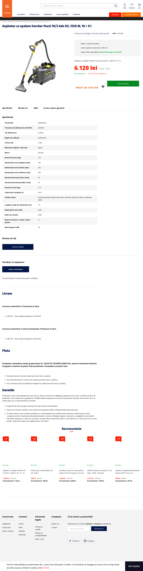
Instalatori (48, 14)
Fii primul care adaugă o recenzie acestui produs (91, 33)
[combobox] (79, 5)
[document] (71, 566)
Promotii (115, 15)
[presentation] (124, 530)
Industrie (76, 14)
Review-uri (23, 108)
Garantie (22, 531)
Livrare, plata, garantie (53, 108)
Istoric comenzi (7, 531)
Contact (54, 527)
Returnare (22, 535)
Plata (20, 527)
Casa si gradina (63, 14)
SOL (42, 539)
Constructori (34, 14)
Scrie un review (18, 247)
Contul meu (6, 527)
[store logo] (26, 7)
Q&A (36, 108)
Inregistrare (6, 524)
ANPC (37, 539)
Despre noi (55, 524)
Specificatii (7, 108)
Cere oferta (123, 83)
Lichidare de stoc (131, 15)
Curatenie (21, 14)
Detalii (46, 567)
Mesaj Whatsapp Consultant (110, 52)
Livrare (21, 524)
